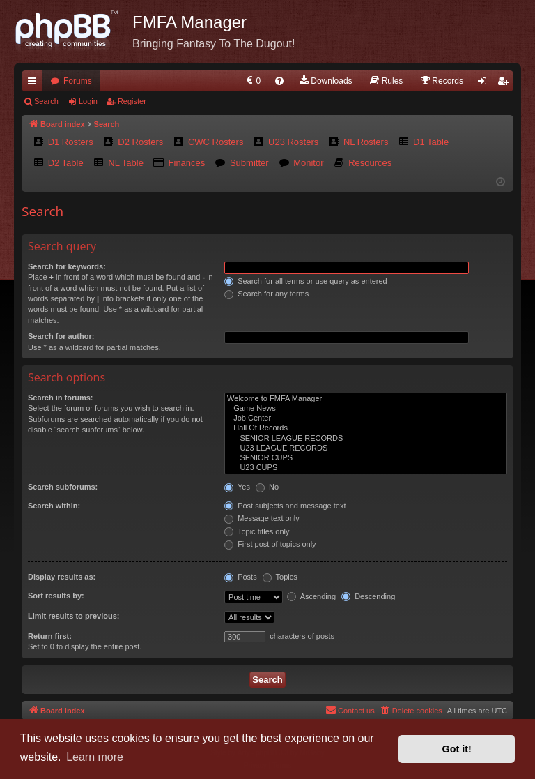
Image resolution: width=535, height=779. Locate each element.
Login (88, 101)
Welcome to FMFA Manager (366, 399)
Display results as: (61, 577)
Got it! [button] (457, 749)
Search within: (54, 505)
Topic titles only (256, 531)
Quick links (34, 83)
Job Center (366, 418)
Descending (368, 596)
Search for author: (61, 336)
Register (132, 101)
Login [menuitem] (485, 83)
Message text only (262, 518)
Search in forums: (60, 397)
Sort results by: (56, 595)
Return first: (50, 636)
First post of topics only (270, 544)
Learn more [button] (94, 757)
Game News (366, 409)
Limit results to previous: (73, 616)
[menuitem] (252, 80)
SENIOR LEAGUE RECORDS (366, 439)
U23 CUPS (366, 468)
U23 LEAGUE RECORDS (366, 448)
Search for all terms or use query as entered (305, 281)
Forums (77, 81)
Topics (280, 577)
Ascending (311, 596)
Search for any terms (266, 293)
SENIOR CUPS (366, 458)
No (267, 487)
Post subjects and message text (285, 505)
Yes (237, 487)
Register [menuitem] (506, 83)
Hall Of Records (366, 428)
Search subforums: (63, 487)
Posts (240, 577)
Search (46, 101)
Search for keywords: (67, 266)
